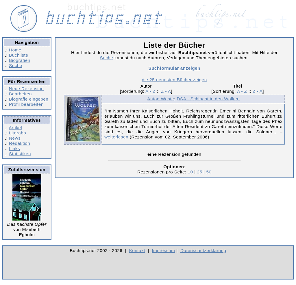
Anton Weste (160, 98)
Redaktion (19, 143)
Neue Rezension (26, 88)
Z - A (166, 91)
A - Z (150, 91)
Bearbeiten (20, 93)
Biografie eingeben (28, 99)
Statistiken (20, 153)
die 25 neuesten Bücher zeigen (174, 79)
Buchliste (18, 55)
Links (14, 148)
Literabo (17, 132)
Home (15, 49)
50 (208, 171)
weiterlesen (116, 136)
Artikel (15, 127)
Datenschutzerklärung (203, 250)
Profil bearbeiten (26, 104)
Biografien (19, 60)
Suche (15, 65)
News (15, 138)
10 (190, 171)
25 (199, 171)
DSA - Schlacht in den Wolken (208, 98)
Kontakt (137, 250)
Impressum (163, 250)
